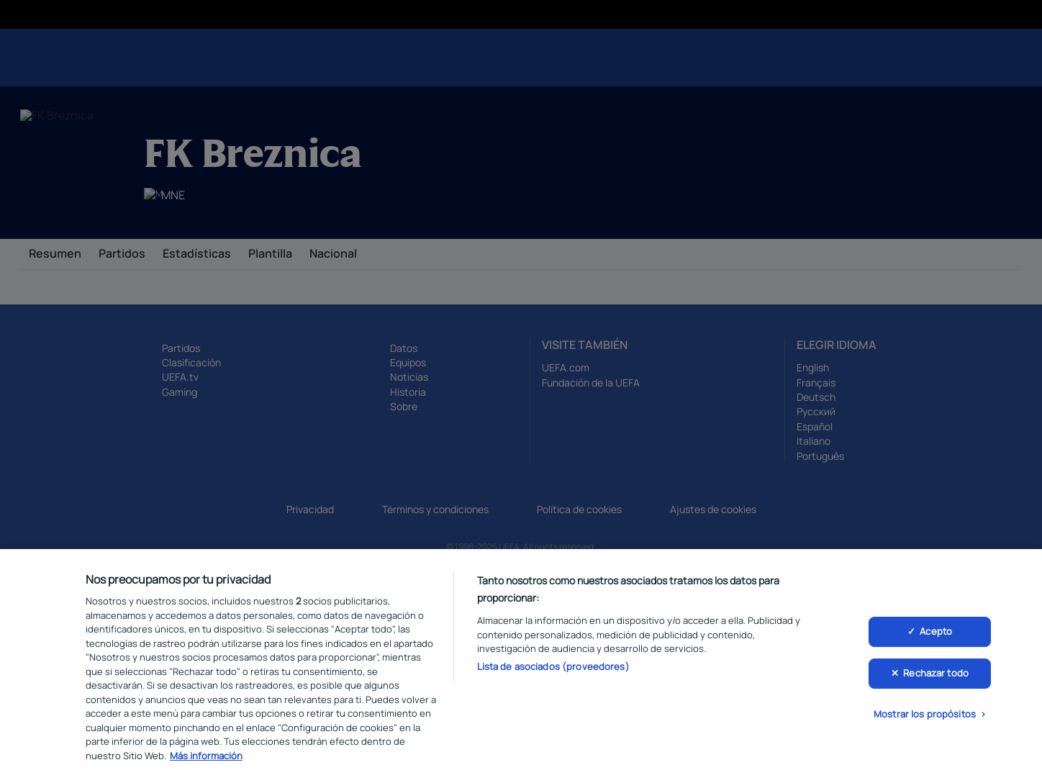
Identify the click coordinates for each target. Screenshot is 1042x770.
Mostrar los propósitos (925, 721)
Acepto (936, 639)
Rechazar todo (936, 680)
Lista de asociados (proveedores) (553, 674)
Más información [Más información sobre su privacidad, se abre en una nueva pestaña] (206, 763)
